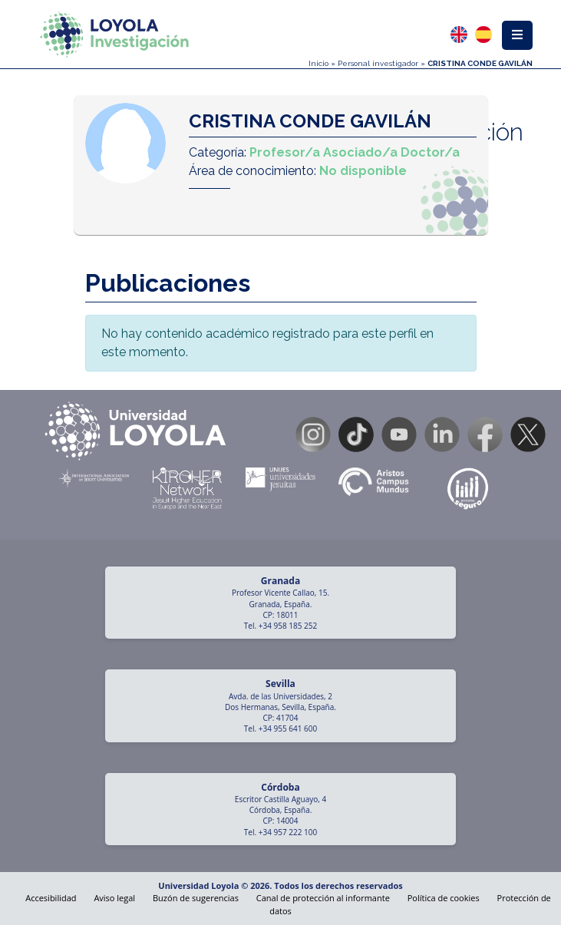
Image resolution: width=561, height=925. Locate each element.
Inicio (318, 63)
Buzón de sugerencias (196, 898)
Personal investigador (378, 63)
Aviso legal (114, 898)
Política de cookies (444, 898)
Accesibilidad (50, 898)
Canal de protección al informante (323, 898)
